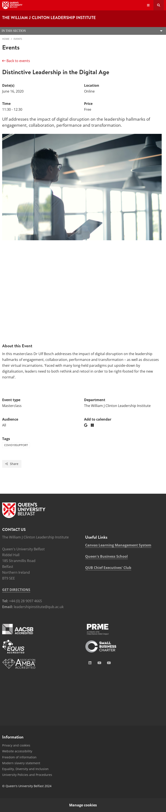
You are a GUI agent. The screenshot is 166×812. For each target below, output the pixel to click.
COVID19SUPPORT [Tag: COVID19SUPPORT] (16, 445)
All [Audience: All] (4, 425)
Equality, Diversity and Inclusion (25, 769)
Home (5, 38)
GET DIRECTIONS (16, 589)
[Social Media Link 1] (90, 663)
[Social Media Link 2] (99, 663)
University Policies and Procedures (27, 775)
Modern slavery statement (21, 763)
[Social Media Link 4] (109, 663)
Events (18, 38)
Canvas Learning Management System (118, 545)
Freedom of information (19, 757)
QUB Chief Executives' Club (108, 567)
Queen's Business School (106, 556)
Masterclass (12, 405)
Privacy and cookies (16, 745)
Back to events (16, 60)
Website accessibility (17, 751)
